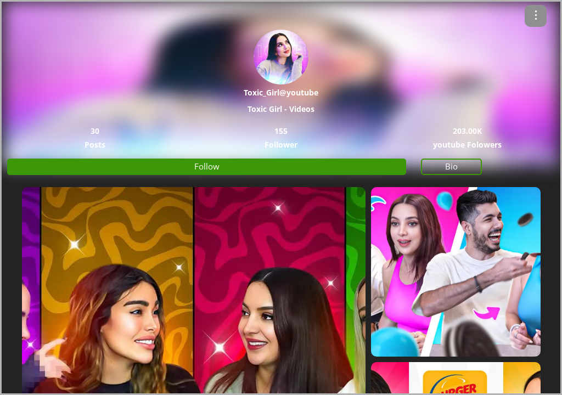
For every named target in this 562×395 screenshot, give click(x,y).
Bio (451, 166)
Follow (207, 166)
